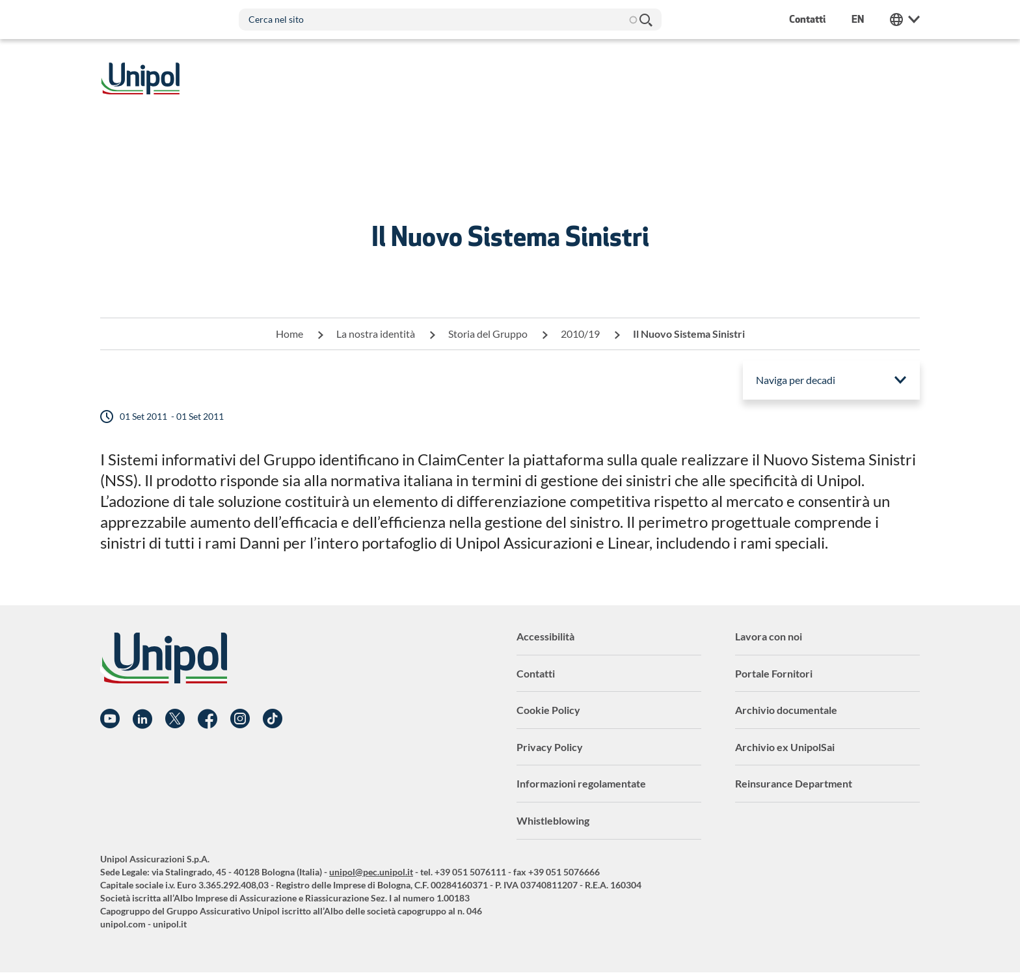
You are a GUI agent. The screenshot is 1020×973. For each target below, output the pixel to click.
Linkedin (142, 719)
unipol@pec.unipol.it (371, 871)
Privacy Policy (550, 747)
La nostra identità (375, 333)
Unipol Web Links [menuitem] (905, 19)
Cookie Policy (548, 710)
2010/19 (580, 333)
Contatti (536, 673)
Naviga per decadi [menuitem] (795, 380)
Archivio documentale (786, 710)
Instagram (240, 719)
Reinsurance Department (793, 783)
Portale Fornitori (773, 673)
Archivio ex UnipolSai (785, 747)
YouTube (110, 719)
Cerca (645, 19)
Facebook (207, 719)
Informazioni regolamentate (581, 783)
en (858, 19)
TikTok (272, 719)
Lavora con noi (768, 636)
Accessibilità (545, 636)
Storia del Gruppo (488, 333)
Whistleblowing (553, 820)
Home (289, 333)
